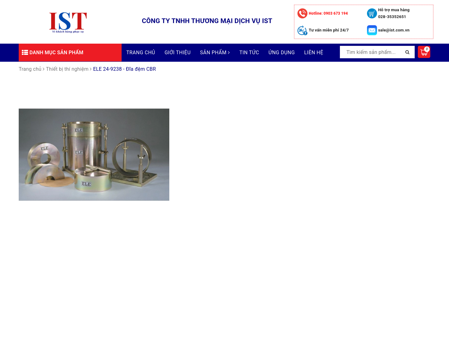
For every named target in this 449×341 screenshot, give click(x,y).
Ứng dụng (281, 52)
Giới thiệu (178, 52)
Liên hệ (313, 52)
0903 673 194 (328, 13)
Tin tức (249, 52)
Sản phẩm (215, 52)
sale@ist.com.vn (394, 30)
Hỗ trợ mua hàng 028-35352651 (394, 13)
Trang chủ (140, 52)
